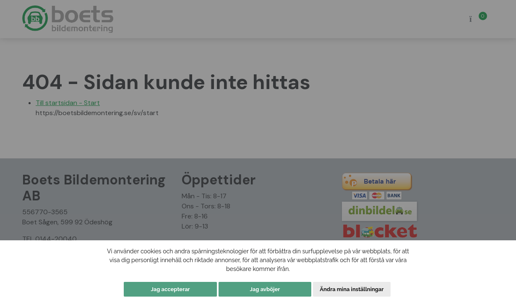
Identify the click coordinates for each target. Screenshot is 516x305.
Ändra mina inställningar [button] (351, 289)
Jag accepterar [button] (170, 289)
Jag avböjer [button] (265, 289)
